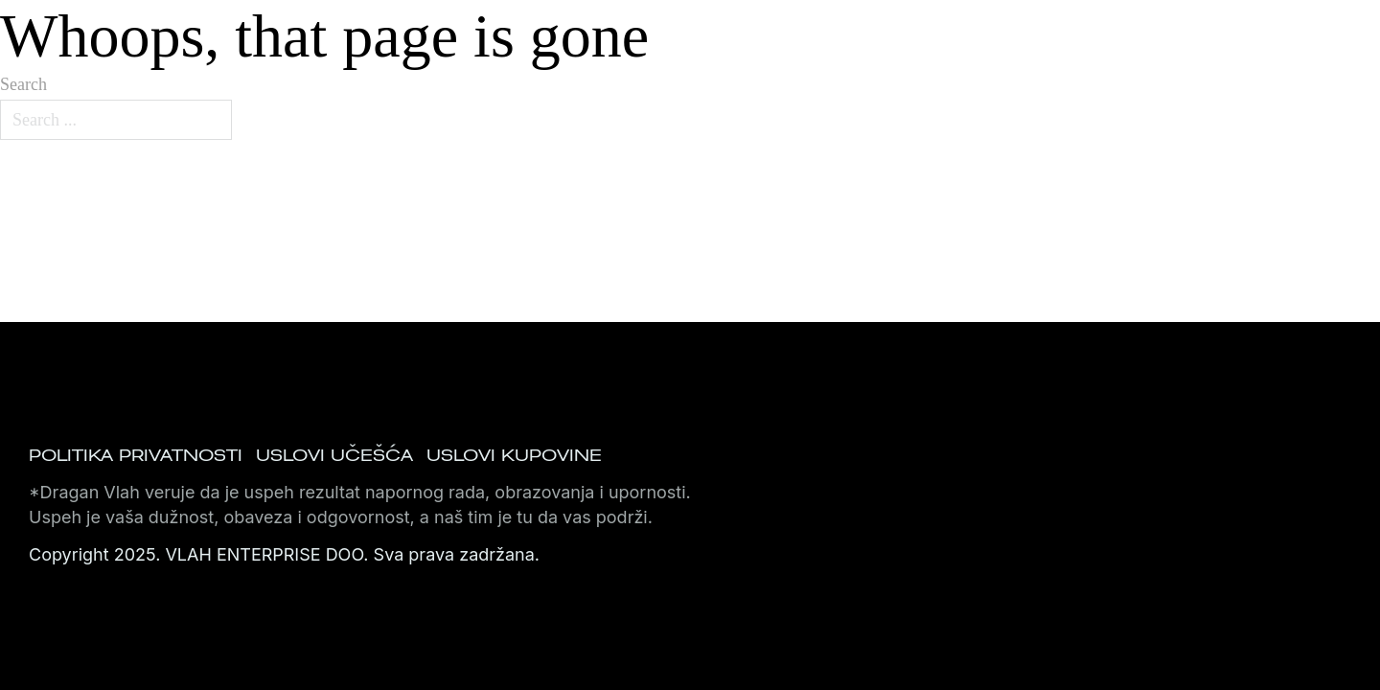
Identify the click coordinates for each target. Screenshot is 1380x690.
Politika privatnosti (135, 455)
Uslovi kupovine (514, 455)
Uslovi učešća (334, 455)
